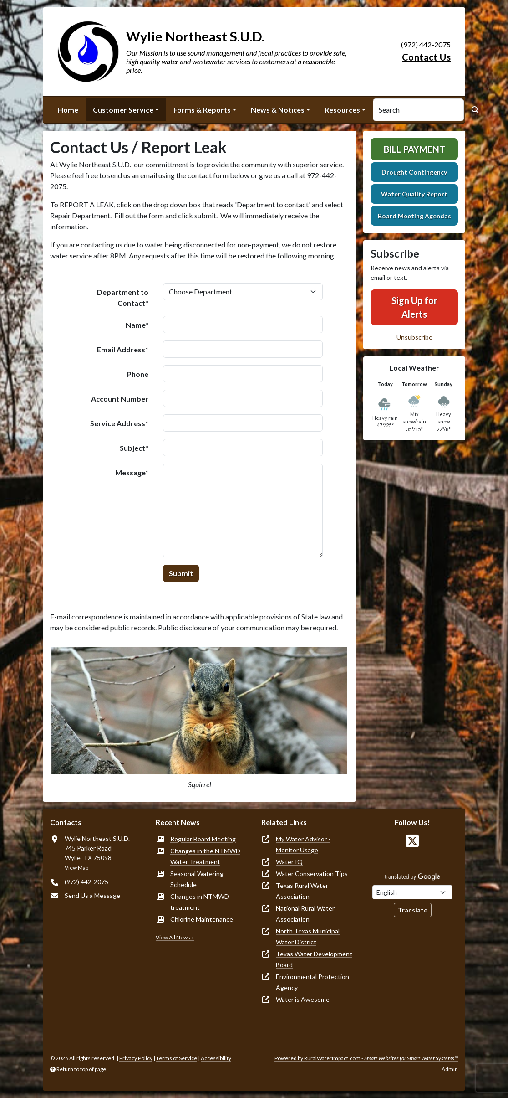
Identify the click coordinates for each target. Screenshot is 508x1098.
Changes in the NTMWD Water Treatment (205, 856)
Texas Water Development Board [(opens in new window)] (314, 959)
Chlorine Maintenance (201, 919)
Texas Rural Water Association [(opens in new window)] (302, 890)
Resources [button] (342, 109)
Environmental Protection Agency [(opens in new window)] (312, 982)
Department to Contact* (122, 297)
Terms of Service (176, 1058)
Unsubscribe (414, 337)
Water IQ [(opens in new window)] (289, 862)
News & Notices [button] (278, 109)
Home (68, 109)
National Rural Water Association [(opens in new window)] (305, 913)
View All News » (175, 937)
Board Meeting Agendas (414, 216)
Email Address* (122, 349)
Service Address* (119, 423)
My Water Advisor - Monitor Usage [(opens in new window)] (303, 844)
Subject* (134, 447)
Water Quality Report (414, 194)
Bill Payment (414, 149)
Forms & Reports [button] (202, 109)
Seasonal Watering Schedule (197, 879)
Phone (137, 374)
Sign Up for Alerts (414, 307)
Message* (131, 472)
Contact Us (426, 57)
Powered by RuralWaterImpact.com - (366, 1058)
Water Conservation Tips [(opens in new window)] (312, 873)
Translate (412, 910)
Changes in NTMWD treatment (199, 901)
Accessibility (216, 1058)
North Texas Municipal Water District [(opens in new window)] (308, 936)
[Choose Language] (412, 892)
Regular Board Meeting (203, 839)
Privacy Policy (135, 1058)
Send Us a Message (92, 895)
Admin (450, 1069)
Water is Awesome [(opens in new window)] (303, 999)
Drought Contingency (414, 172)
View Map (76, 867)
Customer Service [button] (123, 109)
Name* (137, 324)
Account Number (119, 398)
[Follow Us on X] (412, 841)
